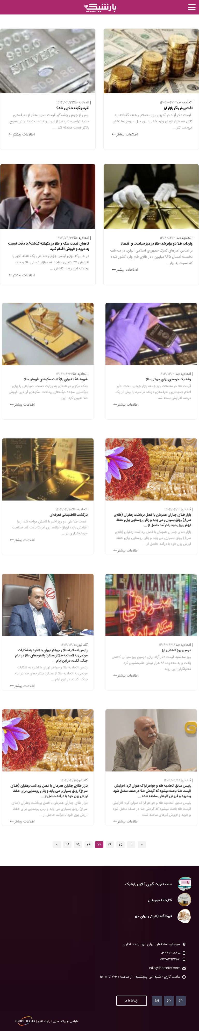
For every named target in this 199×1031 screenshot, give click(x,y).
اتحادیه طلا (184, 103)
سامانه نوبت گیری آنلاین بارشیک (148, 884)
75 (121, 844)
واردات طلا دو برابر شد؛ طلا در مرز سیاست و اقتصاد (156, 244)
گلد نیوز (178, 512)
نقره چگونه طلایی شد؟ (72, 108)
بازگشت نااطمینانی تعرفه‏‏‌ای (64, 516)
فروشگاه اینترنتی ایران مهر (153, 916)
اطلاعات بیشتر (125, 134)
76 (110, 844)
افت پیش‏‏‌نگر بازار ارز (177, 108)
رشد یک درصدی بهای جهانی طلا (164, 380)
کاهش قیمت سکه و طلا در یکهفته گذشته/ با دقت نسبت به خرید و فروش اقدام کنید (48, 246)
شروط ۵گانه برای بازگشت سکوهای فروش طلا (54, 380)
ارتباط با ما (132, 1000)
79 (78, 844)
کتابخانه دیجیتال (160, 900)
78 (89, 844)
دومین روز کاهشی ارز (171, 651)
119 (67, 844)
